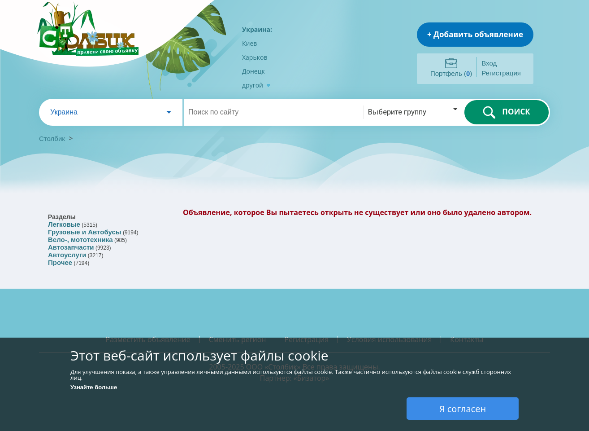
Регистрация (501, 73)
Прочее (60, 262)
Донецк (253, 71)
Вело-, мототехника (80, 239)
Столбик (52, 138)
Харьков (254, 57)
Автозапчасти (71, 247)
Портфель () (451, 73)
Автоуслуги (67, 255)
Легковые (64, 224)
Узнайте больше (93, 387)
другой (256, 85)
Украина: (257, 29)
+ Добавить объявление (475, 34)
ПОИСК (506, 112)
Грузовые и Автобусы (84, 232)
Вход (489, 63)
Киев (249, 43)
